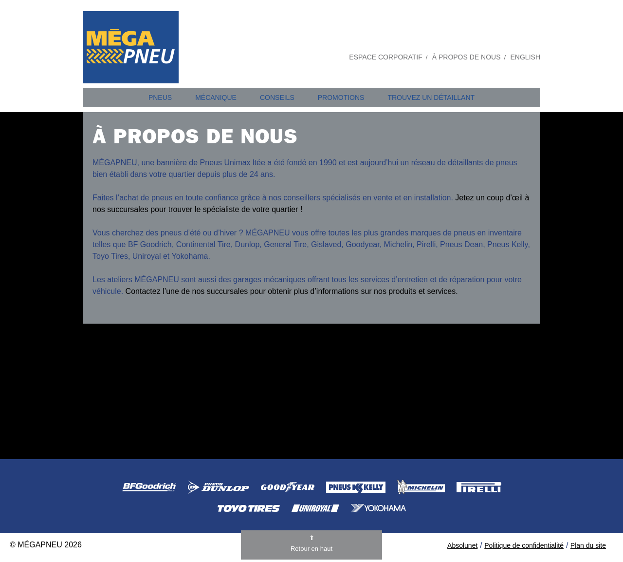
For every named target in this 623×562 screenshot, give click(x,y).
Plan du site (588, 545)
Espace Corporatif (385, 57)
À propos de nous (466, 57)
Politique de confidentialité (524, 545)
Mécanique (216, 97)
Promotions (341, 97)
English (525, 57)
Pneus (160, 97)
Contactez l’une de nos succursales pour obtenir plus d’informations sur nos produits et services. (292, 291)
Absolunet (462, 545)
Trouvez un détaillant (431, 97)
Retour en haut (311, 548)
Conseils (277, 97)
